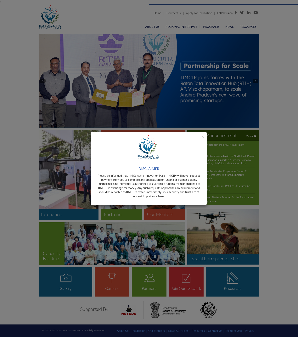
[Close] (202, 136)
